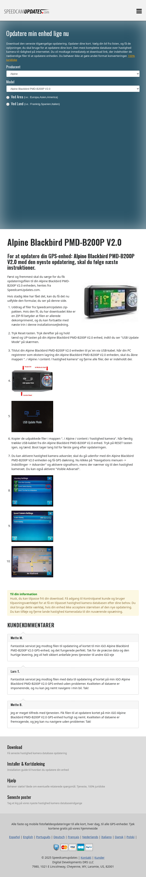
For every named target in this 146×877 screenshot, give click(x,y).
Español (14, 837)
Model (10, 81)
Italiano (106, 837)
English (28, 837)
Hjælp (11, 780)
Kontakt (86, 858)
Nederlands (90, 837)
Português (43, 837)
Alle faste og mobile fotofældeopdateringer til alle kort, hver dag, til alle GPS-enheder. (27, 13)
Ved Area (32, 96)
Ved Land (33, 103)
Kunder (99, 858)
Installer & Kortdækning (26, 764)
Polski (131, 837)
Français (73, 837)
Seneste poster (19, 797)
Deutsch (59, 837)
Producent (13, 66)
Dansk (119, 837)
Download (14, 747)
